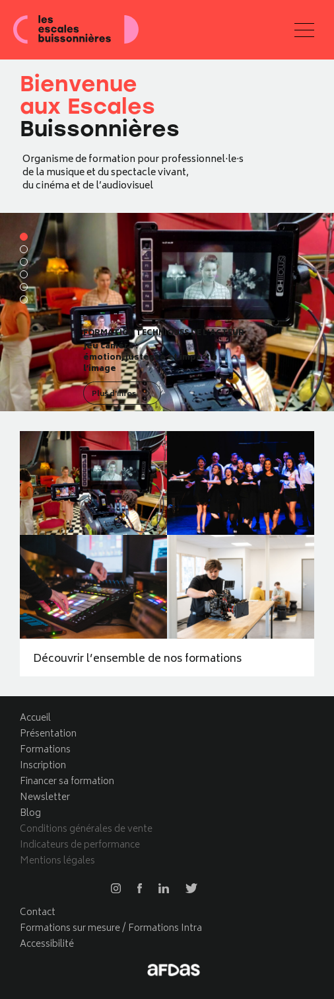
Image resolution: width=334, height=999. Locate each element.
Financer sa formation (67, 782)
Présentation (48, 734)
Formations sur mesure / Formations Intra (111, 928)
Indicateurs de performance (80, 845)
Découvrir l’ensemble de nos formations (137, 659)
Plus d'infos (114, 394)
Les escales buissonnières (76, 29)
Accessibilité (47, 944)
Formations (45, 750)
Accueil (35, 718)
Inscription (43, 766)
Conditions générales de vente (86, 829)
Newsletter (45, 797)
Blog (30, 813)
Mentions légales (57, 861)
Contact (37, 912)
